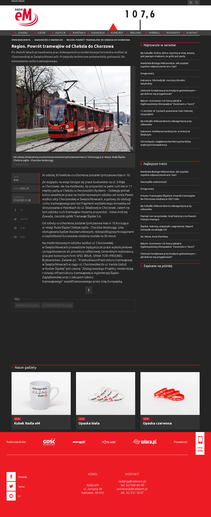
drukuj (23, 227)
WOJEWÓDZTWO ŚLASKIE (57, 305)
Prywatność (181, 441)
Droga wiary (147, 73)
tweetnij (23, 219)
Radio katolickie (16, 441)
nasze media (18, 1)
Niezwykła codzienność (153, 181)
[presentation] (24, 501)
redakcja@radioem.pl (132, 481)
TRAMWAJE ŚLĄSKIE (27, 305)
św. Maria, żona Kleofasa (154, 236)
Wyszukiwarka (197, 2)
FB (21, 210)
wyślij (22, 236)
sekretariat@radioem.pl (132, 488)
